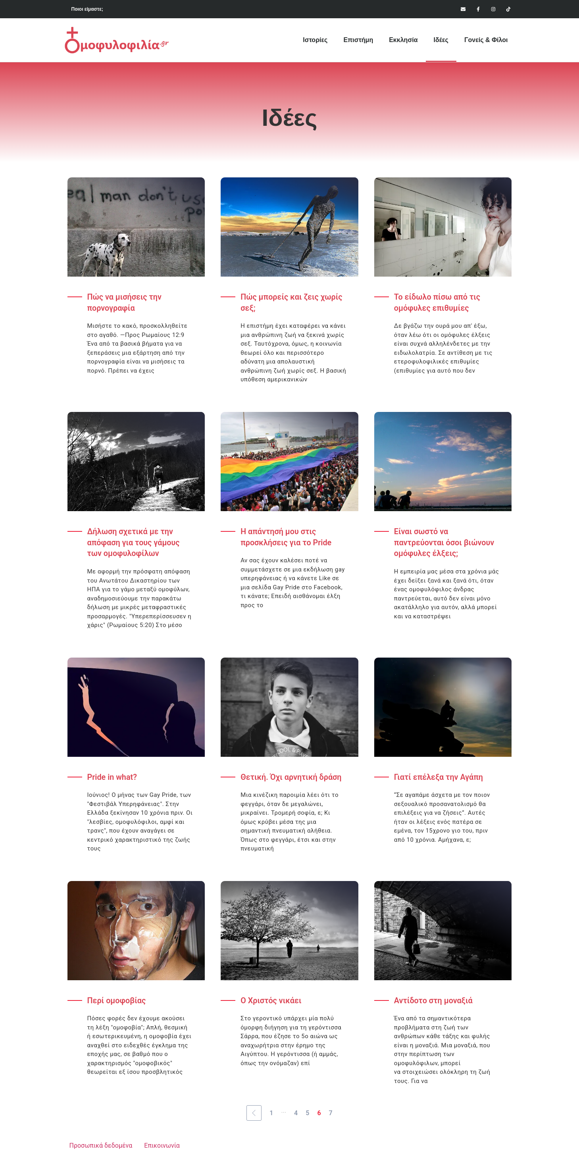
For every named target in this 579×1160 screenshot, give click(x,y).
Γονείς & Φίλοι (486, 40)
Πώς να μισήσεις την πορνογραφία (124, 302)
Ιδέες (441, 40)
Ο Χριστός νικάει (271, 1001)
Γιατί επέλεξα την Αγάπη (439, 778)
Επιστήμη (358, 40)
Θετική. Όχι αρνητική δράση (291, 778)
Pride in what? (112, 778)
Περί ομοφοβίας (116, 1001)
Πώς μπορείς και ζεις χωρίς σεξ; (291, 302)
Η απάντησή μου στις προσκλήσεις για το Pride (286, 537)
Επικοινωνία (162, 1146)
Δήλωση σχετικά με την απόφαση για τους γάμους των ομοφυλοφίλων (134, 543)
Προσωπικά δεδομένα (101, 1146)
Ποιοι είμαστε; (87, 9)
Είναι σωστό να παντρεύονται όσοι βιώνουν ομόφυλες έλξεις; (444, 543)
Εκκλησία (403, 40)
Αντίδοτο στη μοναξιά (433, 1001)
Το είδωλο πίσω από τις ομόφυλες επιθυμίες (437, 302)
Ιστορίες (315, 40)
